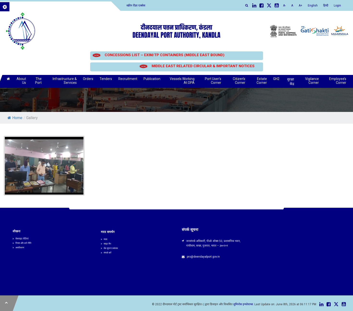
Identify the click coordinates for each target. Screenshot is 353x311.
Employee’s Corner (337, 81)
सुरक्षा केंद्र (290, 81)
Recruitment (127, 79)
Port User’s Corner (213, 81)
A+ (300, 5)
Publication (152, 79)
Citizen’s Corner (239, 81)
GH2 (276, 79)
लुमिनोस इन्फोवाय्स (243, 304)
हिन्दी (325, 5)
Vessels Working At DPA (182, 81)
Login (337, 5)
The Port (38, 81)
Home (14, 118)
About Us (21, 81)
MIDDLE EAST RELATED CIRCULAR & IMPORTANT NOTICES (203, 66)
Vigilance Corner (312, 81)
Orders (88, 79)
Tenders (106, 79)
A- (284, 5)
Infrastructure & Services (65, 81)
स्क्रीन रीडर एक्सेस (135, 5)
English (313, 5)
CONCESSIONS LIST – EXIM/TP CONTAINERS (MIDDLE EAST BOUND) (164, 55)
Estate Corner (262, 81)
